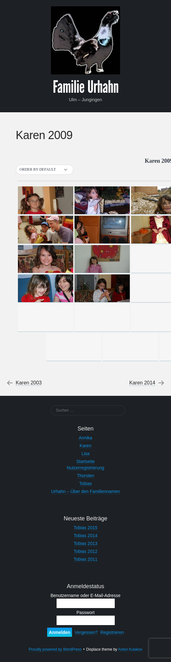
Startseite (85, 461)
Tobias (85, 483)
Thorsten (85, 475)
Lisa (85, 453)
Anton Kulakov (130, 649)
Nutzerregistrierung (85, 467)
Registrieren (112, 632)
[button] (44, 169)
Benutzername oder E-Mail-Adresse (86, 595)
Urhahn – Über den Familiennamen (85, 491)
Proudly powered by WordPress (55, 649)
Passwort (85, 612)
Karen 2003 (29, 383)
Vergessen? (86, 632)
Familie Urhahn (86, 87)
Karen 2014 (142, 383)
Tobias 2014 (85, 535)
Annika (85, 437)
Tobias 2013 (85, 543)
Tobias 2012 (85, 551)
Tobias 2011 (85, 559)
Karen (85, 445)
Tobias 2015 (85, 527)
